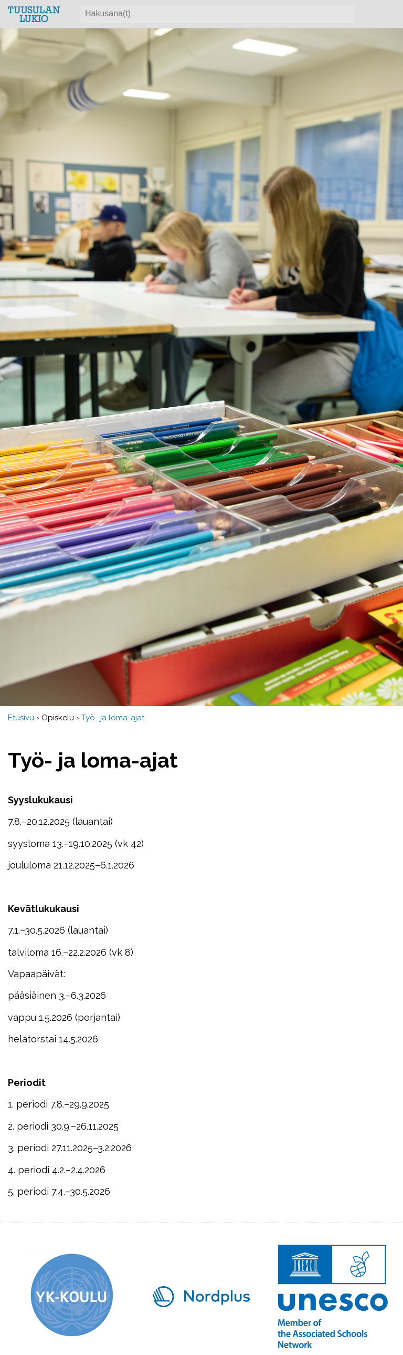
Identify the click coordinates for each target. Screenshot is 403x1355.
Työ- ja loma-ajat (112, 717)
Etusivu (21, 717)
